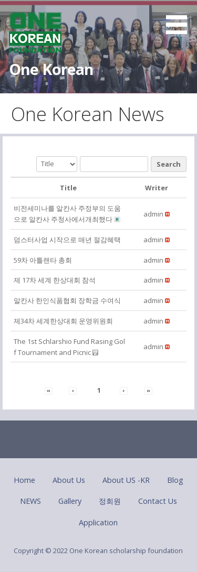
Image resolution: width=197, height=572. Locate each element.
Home (24, 480)
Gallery (69, 501)
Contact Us (157, 501)
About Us (69, 480)
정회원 (110, 501)
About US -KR (126, 480)
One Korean (51, 69)
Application (98, 522)
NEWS (30, 501)
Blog (175, 480)
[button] (180, 19)
